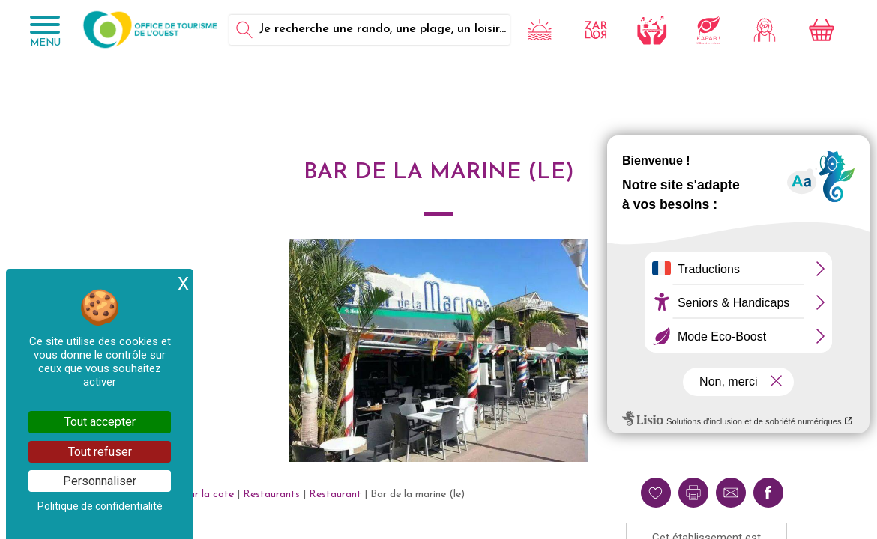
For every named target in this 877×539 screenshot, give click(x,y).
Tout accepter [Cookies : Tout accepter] (100, 422)
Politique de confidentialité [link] (100, 506)
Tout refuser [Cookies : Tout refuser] (100, 452)
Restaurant (335, 494)
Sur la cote (209, 494)
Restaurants (271, 494)
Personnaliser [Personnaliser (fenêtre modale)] (99, 481)
